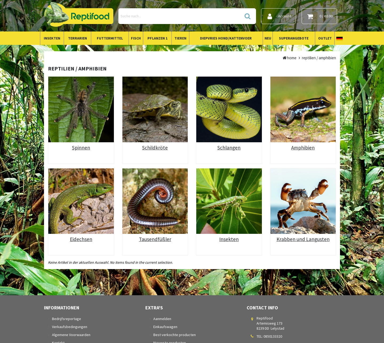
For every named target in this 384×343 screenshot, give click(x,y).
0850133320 (272, 336)
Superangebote (294, 38)
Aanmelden (162, 318)
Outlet (325, 38)
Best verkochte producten (174, 334)
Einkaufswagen (165, 326)
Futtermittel (110, 38)
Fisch (136, 38)
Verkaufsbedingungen (69, 326)
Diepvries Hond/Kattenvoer (226, 38)
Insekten (52, 38)
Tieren (180, 38)
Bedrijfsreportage (66, 318)
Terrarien (77, 38)
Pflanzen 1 (157, 38)
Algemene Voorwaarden (71, 334)
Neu (268, 38)
